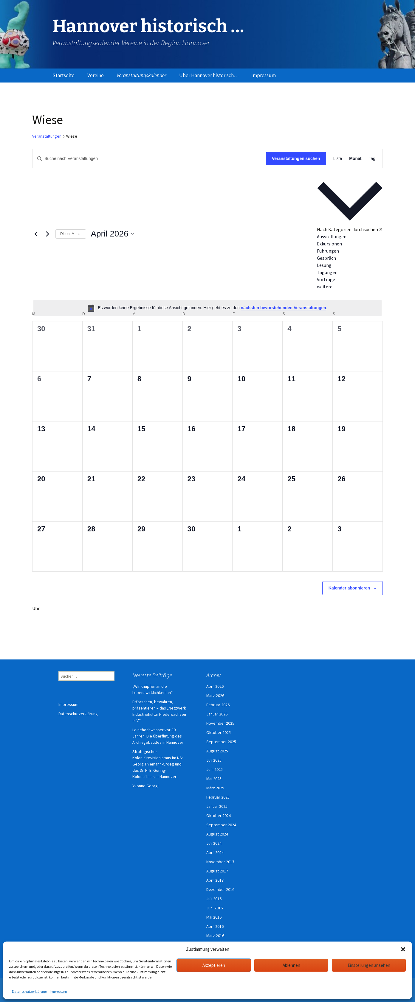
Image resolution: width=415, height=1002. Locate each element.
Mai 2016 (214, 917)
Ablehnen (291, 965)
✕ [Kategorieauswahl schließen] (381, 229)
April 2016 (215, 926)
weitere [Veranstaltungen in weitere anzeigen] (324, 287)
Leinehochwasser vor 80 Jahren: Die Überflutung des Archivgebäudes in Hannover (157, 736)
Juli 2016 (214, 898)
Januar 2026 (216, 714)
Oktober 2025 (218, 732)
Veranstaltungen (46, 136)
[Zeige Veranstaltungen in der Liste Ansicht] (337, 158)
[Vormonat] (35, 233)
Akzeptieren (213, 965)
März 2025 (215, 788)
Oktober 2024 (218, 815)
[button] (403, 949)
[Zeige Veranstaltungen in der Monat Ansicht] (355, 158)
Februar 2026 (218, 704)
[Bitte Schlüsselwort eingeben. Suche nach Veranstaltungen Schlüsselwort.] (149, 158)
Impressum (58, 991)
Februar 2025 (218, 797)
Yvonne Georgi (145, 785)
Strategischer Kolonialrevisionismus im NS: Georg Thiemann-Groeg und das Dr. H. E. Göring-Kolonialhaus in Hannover (157, 764)
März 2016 (215, 935)
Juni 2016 (214, 908)
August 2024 (217, 834)
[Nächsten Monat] (47, 233)
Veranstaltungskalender (141, 75)
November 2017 (220, 861)
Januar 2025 (216, 806)
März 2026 (215, 695)
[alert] (207, 308)
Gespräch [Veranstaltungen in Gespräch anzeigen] (326, 258)
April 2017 (215, 880)
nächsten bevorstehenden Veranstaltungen (283, 307)
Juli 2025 (214, 760)
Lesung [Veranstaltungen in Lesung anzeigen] (324, 265)
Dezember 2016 (220, 889)
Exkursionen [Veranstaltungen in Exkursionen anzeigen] (329, 244)
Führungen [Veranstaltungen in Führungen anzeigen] (328, 251)
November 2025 (220, 723)
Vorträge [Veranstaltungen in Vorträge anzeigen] (326, 279)
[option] (350, 236)
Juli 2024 (214, 843)
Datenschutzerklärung (29, 991)
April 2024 (215, 852)
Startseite (63, 75)
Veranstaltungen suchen (296, 158)
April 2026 (215, 686)
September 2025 (221, 741)
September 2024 (221, 824)
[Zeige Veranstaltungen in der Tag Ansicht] (371, 158)
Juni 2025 (214, 769)
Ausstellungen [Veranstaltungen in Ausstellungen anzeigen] (331, 236)
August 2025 (217, 751)
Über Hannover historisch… (209, 75)
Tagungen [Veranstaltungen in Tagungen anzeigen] (327, 272)
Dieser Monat (70, 234)
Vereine (95, 75)
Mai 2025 (214, 778)
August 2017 (217, 871)
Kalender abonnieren (349, 588)
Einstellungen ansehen (369, 965)
